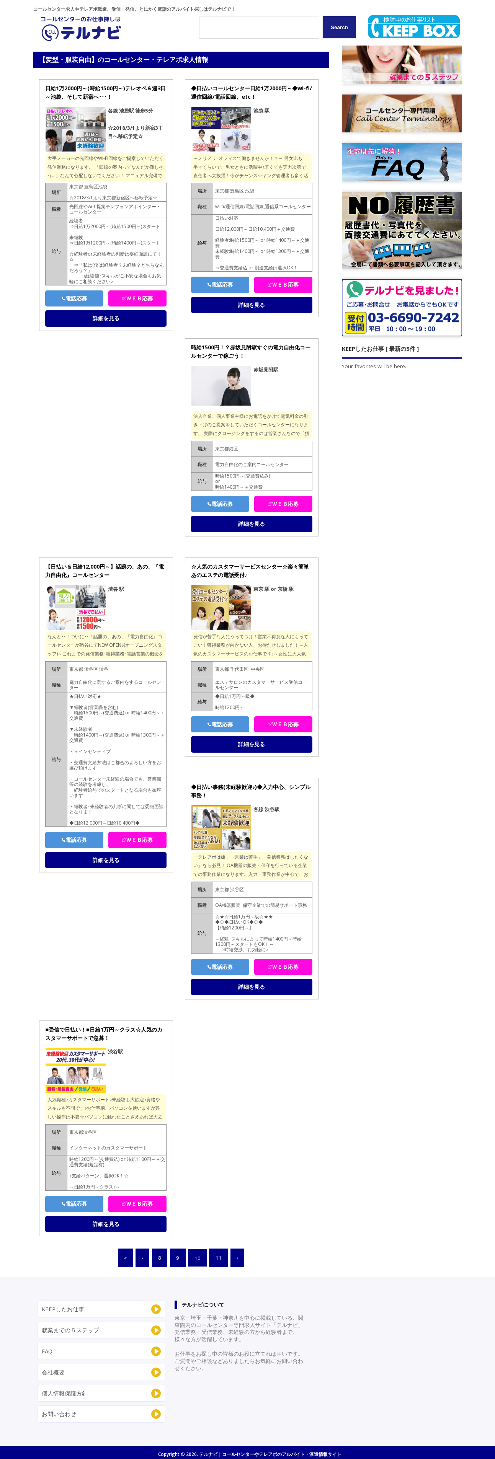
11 (219, 1257)
